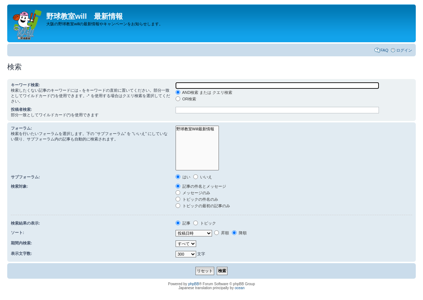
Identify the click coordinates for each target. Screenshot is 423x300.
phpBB (193, 284)
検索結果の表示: (25, 223)
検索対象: (19, 186)
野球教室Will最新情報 (197, 129)
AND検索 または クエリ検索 (204, 92)
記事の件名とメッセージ (201, 186)
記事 (183, 223)
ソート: (17, 232)
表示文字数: (21, 253)
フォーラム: (21, 128)
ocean (240, 288)
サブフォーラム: (25, 177)
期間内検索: (21, 243)
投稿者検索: (21, 109)
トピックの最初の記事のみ (203, 206)
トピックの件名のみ (197, 199)
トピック (204, 223)
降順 (239, 233)
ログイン (404, 50)
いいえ (202, 177)
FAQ (384, 50)
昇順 (221, 233)
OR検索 (186, 99)
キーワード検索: (25, 85)
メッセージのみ (193, 193)
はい (183, 177)
